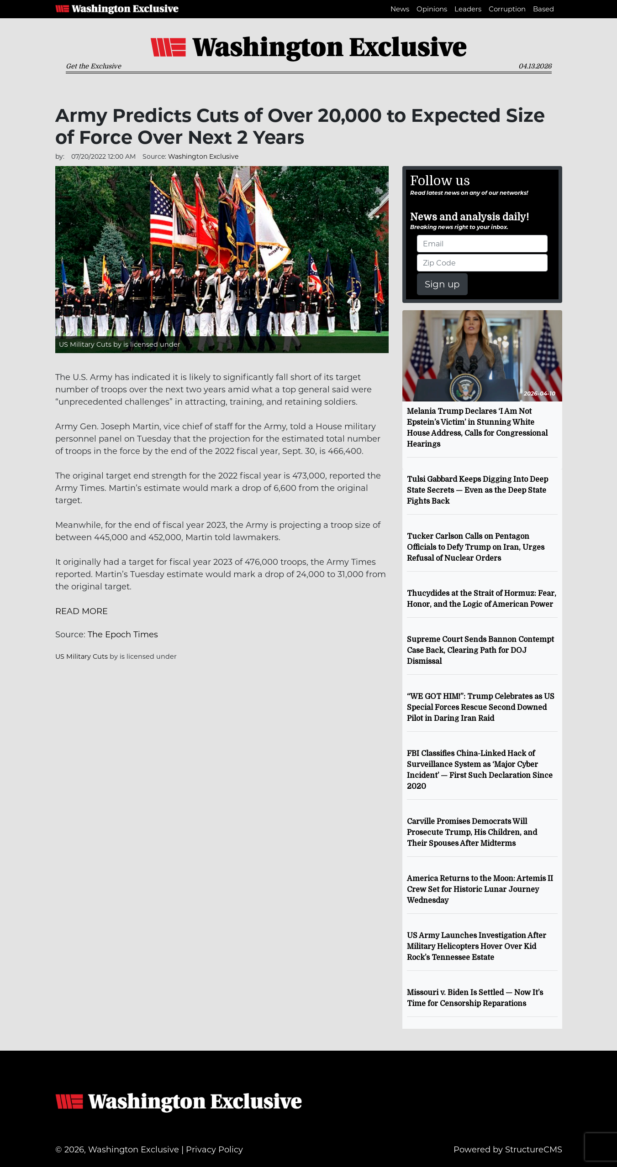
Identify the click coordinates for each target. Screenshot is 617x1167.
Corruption (507, 9)
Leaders (467, 9)
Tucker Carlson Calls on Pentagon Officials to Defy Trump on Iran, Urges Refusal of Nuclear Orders (475, 547)
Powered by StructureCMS (508, 1150)
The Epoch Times (123, 635)
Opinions (432, 9)
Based (543, 9)
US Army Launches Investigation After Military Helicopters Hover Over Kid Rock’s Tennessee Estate (476, 947)
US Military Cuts (85, 344)
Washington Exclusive (117, 9)
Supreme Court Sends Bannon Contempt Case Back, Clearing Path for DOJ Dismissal (480, 651)
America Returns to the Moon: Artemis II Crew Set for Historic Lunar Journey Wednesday (480, 890)
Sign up (442, 284)
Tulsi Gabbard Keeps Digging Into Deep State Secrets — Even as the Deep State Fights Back (477, 490)
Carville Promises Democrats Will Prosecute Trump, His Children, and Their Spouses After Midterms (472, 833)
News (399, 9)
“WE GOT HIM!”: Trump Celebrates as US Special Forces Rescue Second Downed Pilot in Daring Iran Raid (480, 708)
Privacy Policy (214, 1150)
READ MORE (81, 611)
